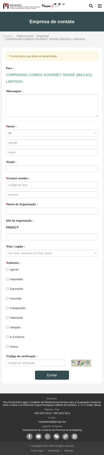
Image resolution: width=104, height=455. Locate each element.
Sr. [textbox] (10, 133)
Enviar (52, 375)
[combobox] (52, 133)
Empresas (43, 36)
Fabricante (14, 317)
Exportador (14, 288)
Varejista (13, 327)
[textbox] (50, 253)
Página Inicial (25, 36)
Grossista (13, 298)
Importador (14, 279)
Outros (12, 346)
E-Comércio (15, 337)
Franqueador (16, 308)
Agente (12, 269)
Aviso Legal (37, 450)
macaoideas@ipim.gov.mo (52, 421)
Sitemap (68, 450)
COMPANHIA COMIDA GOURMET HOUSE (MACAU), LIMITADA (45, 39)
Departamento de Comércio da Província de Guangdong (51, 430)
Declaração (54, 450)
